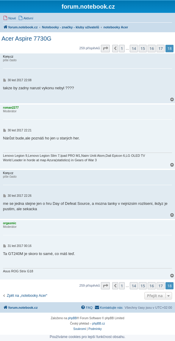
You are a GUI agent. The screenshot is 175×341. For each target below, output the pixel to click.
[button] (105, 48)
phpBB (72, 318)
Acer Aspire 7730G (26, 38)
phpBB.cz (98, 323)
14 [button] (134, 48)
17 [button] (160, 48)
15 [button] (142, 48)
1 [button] (122, 48)
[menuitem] (9, 18)
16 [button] (151, 48)
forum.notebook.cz (88, 6)
